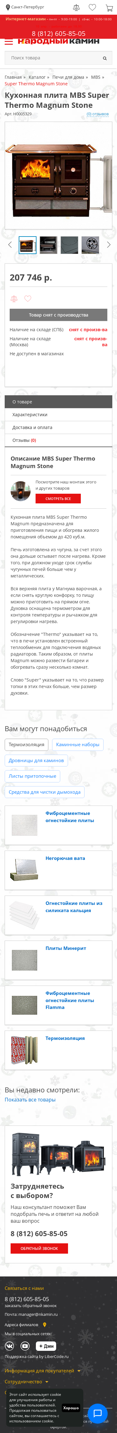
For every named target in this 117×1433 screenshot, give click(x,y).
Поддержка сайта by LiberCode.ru (37, 1356)
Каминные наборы (78, 744)
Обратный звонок (39, 1248)
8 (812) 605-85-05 (58, 33)
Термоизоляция (26, 744)
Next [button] (109, 247)
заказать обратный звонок (31, 1305)
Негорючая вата (65, 858)
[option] (58, 175)
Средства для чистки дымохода (44, 792)
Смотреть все (58, 498)
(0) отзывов (98, 114)
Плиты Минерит (66, 948)
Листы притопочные (32, 776)
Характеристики (29, 414)
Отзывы (24, 440)
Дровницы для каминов (36, 760)
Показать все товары (30, 1099)
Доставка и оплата (32, 427)
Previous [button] (10, 247)
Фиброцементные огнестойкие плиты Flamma (70, 1000)
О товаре (22, 402)
